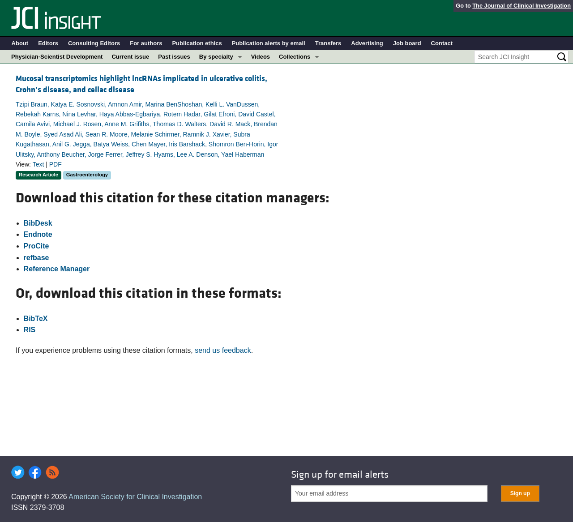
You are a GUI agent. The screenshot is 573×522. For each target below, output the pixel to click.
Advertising (367, 43)
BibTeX (36, 318)
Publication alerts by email (268, 43)
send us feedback (223, 350)
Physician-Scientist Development (57, 56)
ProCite (36, 246)
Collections (294, 56)
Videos (260, 56)
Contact (442, 43)
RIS (30, 330)
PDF (55, 164)
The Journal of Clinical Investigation (521, 5)
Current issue (130, 56)
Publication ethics (197, 43)
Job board (407, 43)
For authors (146, 43)
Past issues (174, 56)
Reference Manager (57, 269)
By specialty (216, 56)
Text (38, 164)
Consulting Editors (94, 43)
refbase (36, 257)
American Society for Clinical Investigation (135, 497)
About (20, 43)
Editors (48, 43)
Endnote (38, 234)
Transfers (328, 43)
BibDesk (38, 223)
